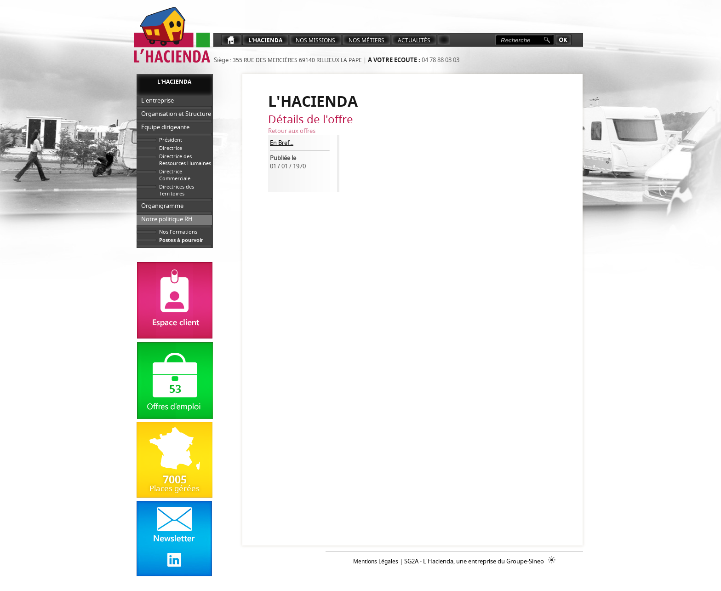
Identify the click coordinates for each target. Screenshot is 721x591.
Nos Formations (178, 231)
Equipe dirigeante (165, 127)
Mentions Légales (375, 561)
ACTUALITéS (414, 40)
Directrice (170, 147)
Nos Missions (315, 40)
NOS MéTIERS (366, 40)
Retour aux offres (291, 130)
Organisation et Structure (176, 113)
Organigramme (162, 205)
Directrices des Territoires (176, 190)
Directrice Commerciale (174, 175)
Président (170, 139)
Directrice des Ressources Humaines (185, 159)
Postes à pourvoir (181, 239)
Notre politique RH (167, 219)
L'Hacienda (265, 40)
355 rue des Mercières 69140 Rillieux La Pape (296, 60)
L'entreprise (157, 100)
